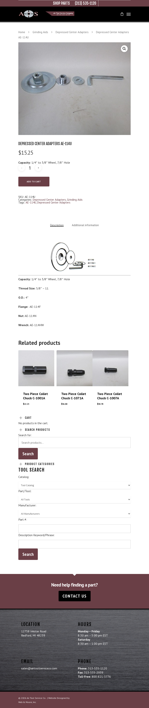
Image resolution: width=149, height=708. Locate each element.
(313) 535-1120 (85, 3)
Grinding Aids (40, 32)
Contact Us (75, 596)
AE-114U (31, 202)
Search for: (25, 435)
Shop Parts (61, 3)
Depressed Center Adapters (72, 32)
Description (57, 225)
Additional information (85, 225)
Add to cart (34, 181)
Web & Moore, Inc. (27, 702)
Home (21, 32)
